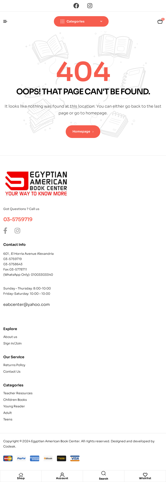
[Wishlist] (145, 475)
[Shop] (21, 475)
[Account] (62, 475)
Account (62, 478)
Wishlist (145, 478)
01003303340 (42, 275)
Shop (21, 478)
